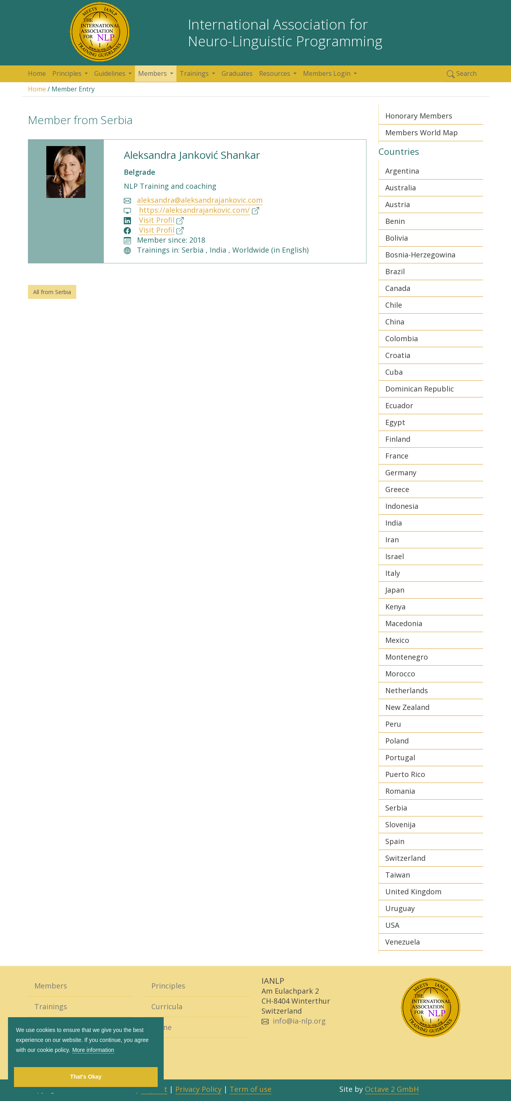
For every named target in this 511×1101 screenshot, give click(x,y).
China (394, 321)
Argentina (402, 171)
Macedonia (403, 623)
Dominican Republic (419, 388)
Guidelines (110, 73)
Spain (394, 841)
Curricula (166, 1006)
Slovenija (400, 824)
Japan (394, 590)
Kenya (395, 606)
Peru (393, 724)
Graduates (237, 73)
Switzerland (405, 858)
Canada (397, 288)
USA (392, 925)
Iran (392, 539)
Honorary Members (418, 116)
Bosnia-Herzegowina (420, 254)
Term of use (250, 1089)
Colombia (401, 338)
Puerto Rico (405, 774)
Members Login (327, 73)
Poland (397, 740)
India (393, 523)
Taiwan (397, 875)
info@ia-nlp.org (299, 1021)
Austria (397, 204)
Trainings (195, 73)
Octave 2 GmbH (392, 1089)
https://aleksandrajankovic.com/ (194, 210)
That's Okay (86, 1076)
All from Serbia (52, 292)
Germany (400, 472)
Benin (395, 221)
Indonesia (401, 506)
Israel (394, 556)
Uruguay (400, 908)
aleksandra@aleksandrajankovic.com (200, 200)
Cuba (394, 372)
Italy (392, 573)
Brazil (395, 271)
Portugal (400, 757)
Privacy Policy (198, 1089)
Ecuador (399, 405)
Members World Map (421, 132)
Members (153, 73)
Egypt (395, 422)
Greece (397, 489)
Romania (400, 791)
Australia (400, 187)
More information (93, 1050)
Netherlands (406, 690)
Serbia (396, 807)
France (396, 456)
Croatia (397, 355)
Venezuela (402, 942)
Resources (275, 73)
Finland (397, 439)
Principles (67, 73)
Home (37, 73)
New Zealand (407, 707)
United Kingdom (413, 891)
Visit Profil (156, 220)
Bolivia (396, 238)
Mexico (397, 640)
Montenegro (406, 657)
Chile (393, 305)
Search (462, 73)
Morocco (400, 673)
